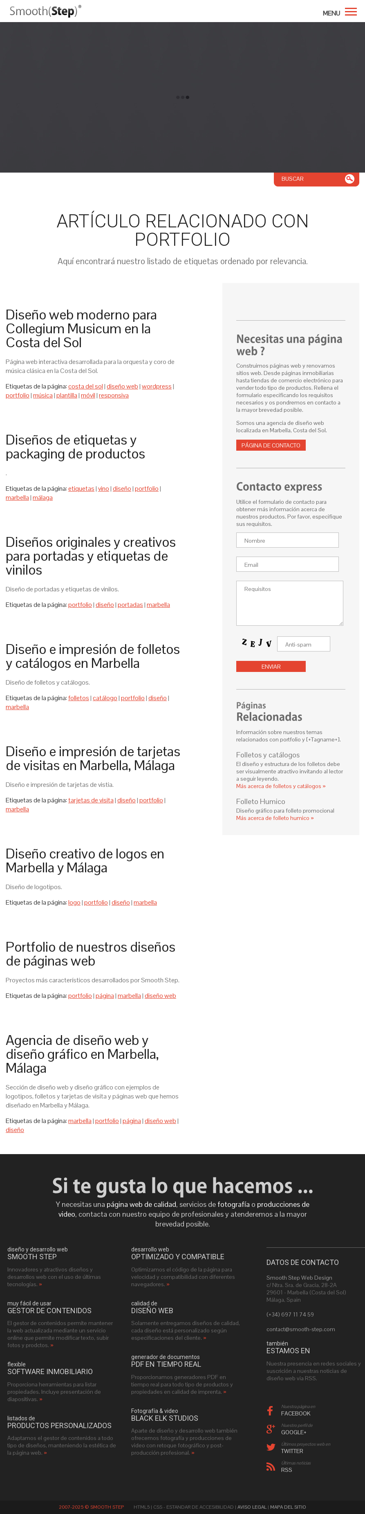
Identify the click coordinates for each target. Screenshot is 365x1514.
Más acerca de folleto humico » (275, 818)
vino (103, 488)
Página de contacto (271, 445)
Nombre (254, 541)
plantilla (66, 395)
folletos (78, 698)
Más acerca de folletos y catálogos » (281, 786)
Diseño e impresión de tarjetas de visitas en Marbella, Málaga (93, 758)
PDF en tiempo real (166, 1364)
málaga (43, 497)
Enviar (271, 666)
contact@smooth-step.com (300, 1329)
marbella (17, 497)
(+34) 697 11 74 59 (290, 1314)
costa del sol (85, 386)
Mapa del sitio (288, 1507)
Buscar (293, 178)
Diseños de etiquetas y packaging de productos (75, 447)
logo (74, 902)
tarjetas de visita (91, 800)
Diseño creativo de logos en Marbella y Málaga (85, 860)
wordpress (157, 386)
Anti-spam (298, 644)
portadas (130, 604)
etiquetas (81, 488)
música (43, 395)
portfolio (17, 395)
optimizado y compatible (177, 1257)
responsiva (114, 395)
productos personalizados (59, 1426)
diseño (122, 488)
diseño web (122, 386)
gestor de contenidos (49, 1311)
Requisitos (257, 589)
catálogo (105, 698)
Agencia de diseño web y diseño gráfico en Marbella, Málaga (82, 1054)
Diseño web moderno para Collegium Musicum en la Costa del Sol (81, 328)
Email (251, 565)
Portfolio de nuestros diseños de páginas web (90, 954)
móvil (88, 395)
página (105, 995)
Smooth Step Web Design (299, 1277)
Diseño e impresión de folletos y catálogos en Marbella (93, 656)
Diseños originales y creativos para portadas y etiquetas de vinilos (91, 556)
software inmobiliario (50, 1372)
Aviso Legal (251, 1507)
